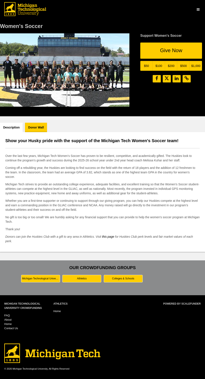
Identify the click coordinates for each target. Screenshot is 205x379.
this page (108, 236)
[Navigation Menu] (198, 10)
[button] (157, 79)
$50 (146, 66)
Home (8, 324)
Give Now (171, 50)
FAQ (7, 315)
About (8, 319)
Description (11, 127)
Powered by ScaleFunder (182, 303)
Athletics (82, 278)
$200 (171, 66)
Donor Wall (36, 127)
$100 (158, 66)
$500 (183, 66)
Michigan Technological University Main (41, 278)
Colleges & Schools (123, 278)
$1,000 (196, 66)
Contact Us (11, 328)
